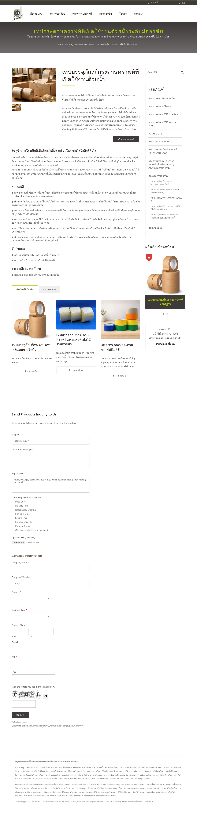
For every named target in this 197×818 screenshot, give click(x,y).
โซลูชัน (124, 13)
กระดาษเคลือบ (58, 13)
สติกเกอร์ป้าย (107, 13)
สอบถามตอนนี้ (126, 139)
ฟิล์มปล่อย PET (156, 133)
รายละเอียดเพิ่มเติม (165, 344)
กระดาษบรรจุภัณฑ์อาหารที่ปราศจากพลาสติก (162, 151)
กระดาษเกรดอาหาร (158, 141)
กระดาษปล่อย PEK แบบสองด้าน (162, 124)
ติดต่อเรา (138, 13)
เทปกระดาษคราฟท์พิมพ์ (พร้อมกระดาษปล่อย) (165, 191)
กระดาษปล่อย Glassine (160, 106)
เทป (111, 802)
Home (60, 44)
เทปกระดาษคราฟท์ (83, 13)
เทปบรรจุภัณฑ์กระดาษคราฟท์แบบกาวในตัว (161, 183)
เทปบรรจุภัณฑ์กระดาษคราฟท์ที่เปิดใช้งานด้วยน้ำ (117, 44)
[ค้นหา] (147, 2)
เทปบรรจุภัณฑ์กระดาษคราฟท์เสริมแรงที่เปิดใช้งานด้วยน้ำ (73, 340)
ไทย (183, 3)
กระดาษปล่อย (37, 802)
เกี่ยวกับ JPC (37, 13)
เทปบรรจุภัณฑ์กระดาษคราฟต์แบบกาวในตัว (31, 347)
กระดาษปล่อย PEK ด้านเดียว (163, 114)
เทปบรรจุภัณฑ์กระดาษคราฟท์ (97, 802)
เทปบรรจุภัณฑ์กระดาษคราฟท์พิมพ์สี (117, 347)
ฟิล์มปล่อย (81, 802)
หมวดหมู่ (69, 44)
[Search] (163, 2)
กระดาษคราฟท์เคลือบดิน (161, 98)
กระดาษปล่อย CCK (50, 802)
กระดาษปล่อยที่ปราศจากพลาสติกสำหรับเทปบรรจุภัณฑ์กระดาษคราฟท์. (161, 164)
